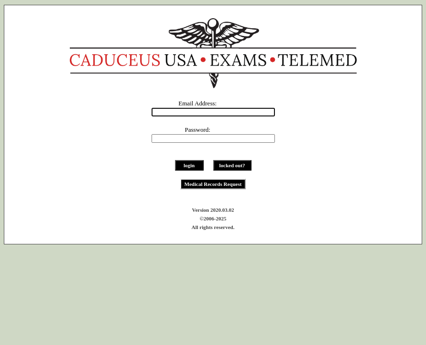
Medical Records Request (213, 184)
